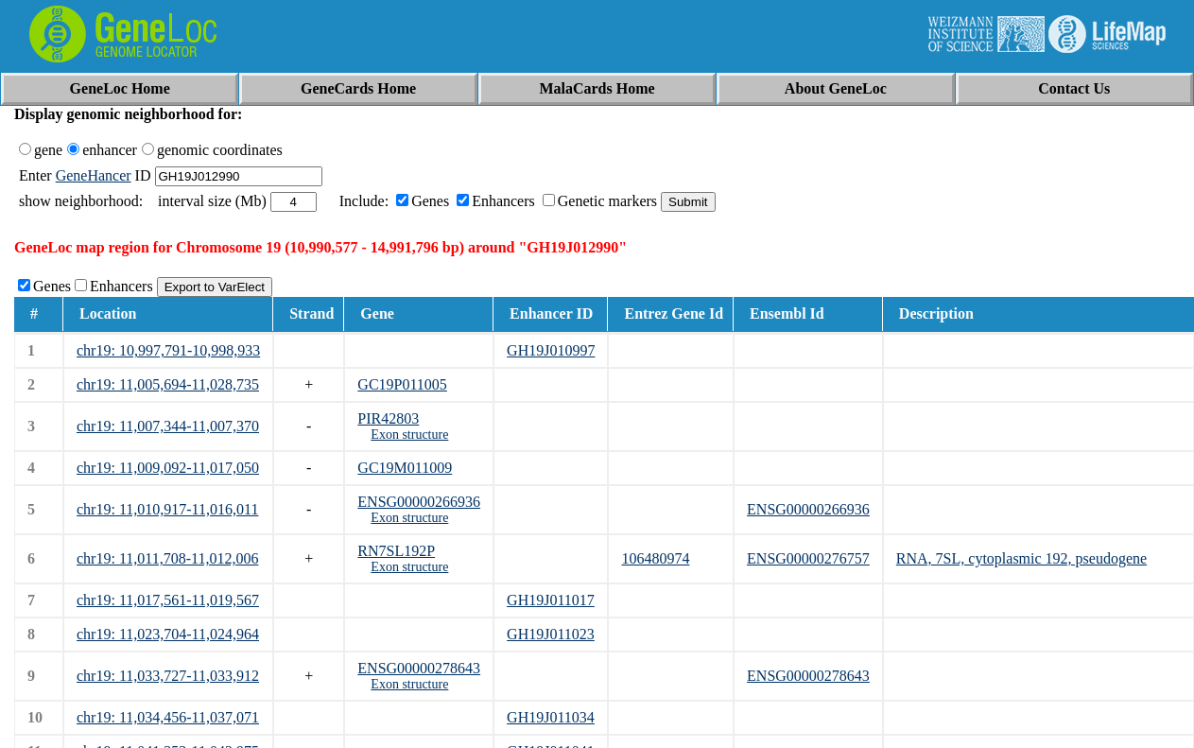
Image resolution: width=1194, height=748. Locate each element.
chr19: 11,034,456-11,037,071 (168, 717)
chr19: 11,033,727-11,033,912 (168, 676)
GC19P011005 (402, 384)
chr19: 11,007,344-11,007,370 (168, 426)
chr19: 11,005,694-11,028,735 (168, 384)
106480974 (655, 558)
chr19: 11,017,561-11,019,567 (168, 600)
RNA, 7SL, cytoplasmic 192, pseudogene (1021, 558)
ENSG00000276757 (808, 558)
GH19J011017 (551, 600)
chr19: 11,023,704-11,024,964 (168, 634)
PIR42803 (388, 418)
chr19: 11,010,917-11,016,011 (167, 509)
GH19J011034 (551, 717)
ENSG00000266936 (418, 502)
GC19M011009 (404, 468)
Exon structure (409, 434)
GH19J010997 (551, 350)
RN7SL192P (396, 551)
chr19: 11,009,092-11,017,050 (168, 468)
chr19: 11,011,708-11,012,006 (167, 558)
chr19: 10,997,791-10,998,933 (168, 350)
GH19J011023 (551, 634)
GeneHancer (93, 175)
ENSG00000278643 (418, 668)
